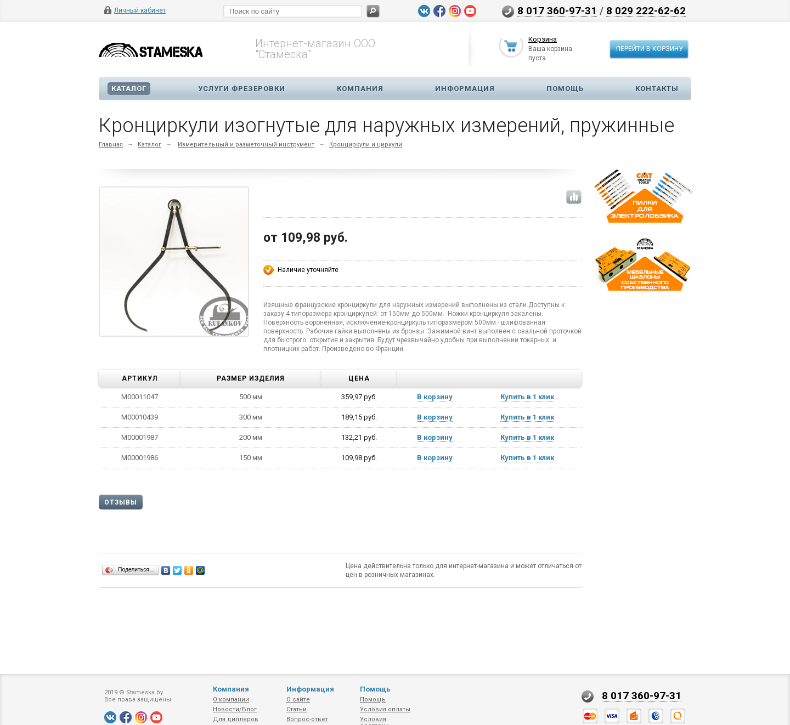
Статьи (296, 709)
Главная (111, 144)
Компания (360, 88)
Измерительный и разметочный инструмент (246, 144)
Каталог (128, 88)
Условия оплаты (385, 709)
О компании (231, 699)
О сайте (298, 699)
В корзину (435, 397)
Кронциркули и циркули (365, 144)
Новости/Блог (235, 709)
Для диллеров (235, 719)
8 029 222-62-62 (646, 10)
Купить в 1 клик (527, 397)
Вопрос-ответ (307, 719)
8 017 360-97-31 (557, 10)
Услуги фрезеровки (241, 88)
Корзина (542, 40)
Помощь (565, 88)
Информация (465, 88)
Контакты (657, 88)
